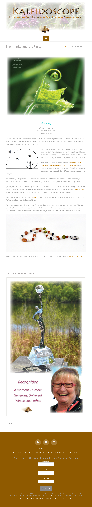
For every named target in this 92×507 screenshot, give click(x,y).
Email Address (46, 461)
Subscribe (46, 488)
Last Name (46, 478)
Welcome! (42, 448)
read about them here (76, 256)
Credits (51, 448)
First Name (46, 469)
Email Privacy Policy (52, 495)
